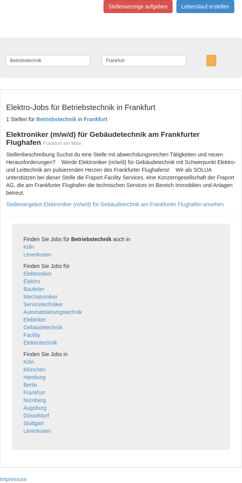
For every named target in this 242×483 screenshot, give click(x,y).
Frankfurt (34, 392)
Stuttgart (33, 423)
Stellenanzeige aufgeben (138, 6)
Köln (28, 247)
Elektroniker (37, 274)
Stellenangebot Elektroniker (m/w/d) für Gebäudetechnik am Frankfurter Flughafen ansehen (115, 204)
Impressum (13, 479)
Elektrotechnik (40, 343)
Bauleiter (33, 289)
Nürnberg (34, 400)
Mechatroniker (40, 297)
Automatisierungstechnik (52, 312)
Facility (31, 335)
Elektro (31, 281)
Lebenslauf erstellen (205, 6)
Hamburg (34, 377)
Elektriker (34, 320)
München (34, 369)
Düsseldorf (36, 415)
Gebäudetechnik (43, 327)
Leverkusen (37, 254)
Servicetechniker (43, 304)
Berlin (30, 385)
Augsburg (34, 408)
